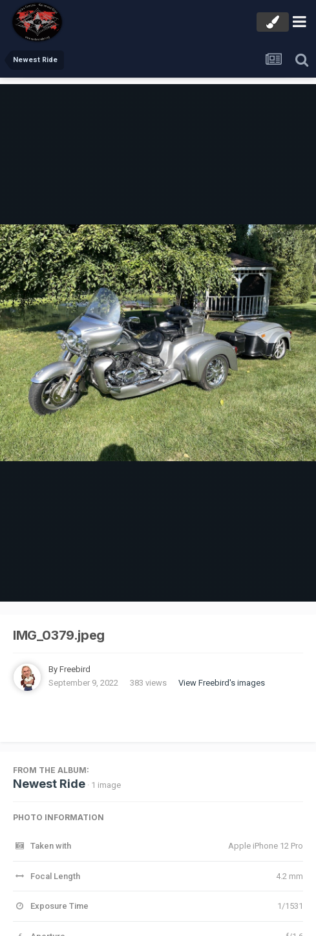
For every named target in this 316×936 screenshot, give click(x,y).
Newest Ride (49, 783)
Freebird (74, 669)
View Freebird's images (221, 683)
